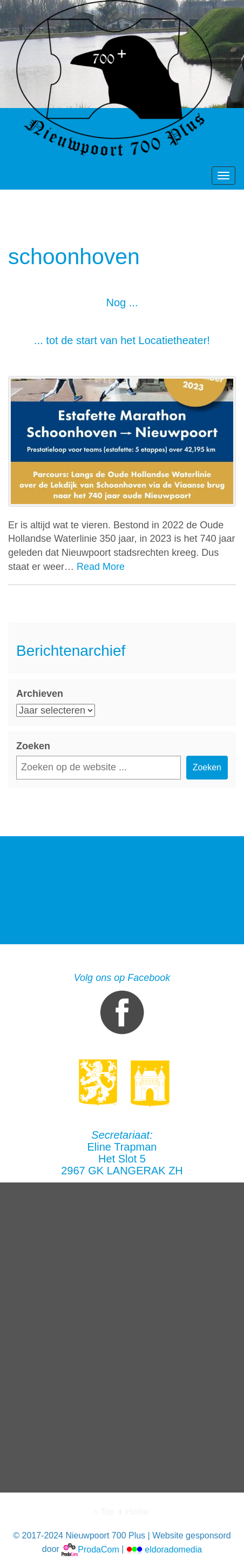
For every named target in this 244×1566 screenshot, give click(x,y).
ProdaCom (90, 1549)
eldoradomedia (164, 1549)
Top (103, 1511)
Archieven (39, 693)
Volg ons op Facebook (122, 1005)
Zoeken (33, 746)
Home (137, 1511)
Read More (101, 566)
